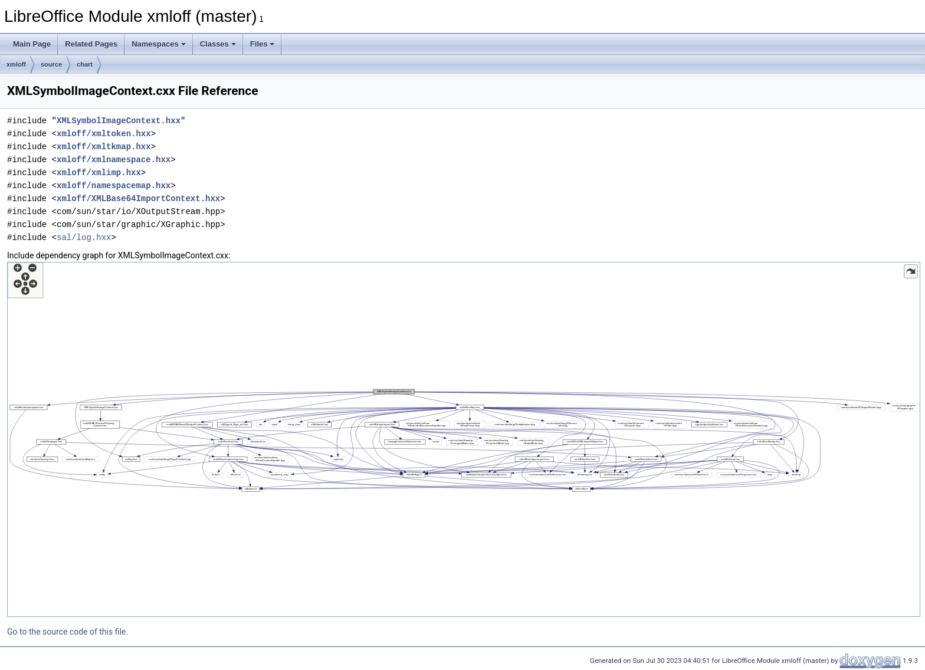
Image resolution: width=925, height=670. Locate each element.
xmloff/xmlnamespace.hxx (113, 159)
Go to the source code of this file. (67, 631)
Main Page (32, 44)
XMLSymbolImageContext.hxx (119, 120)
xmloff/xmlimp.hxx (99, 172)
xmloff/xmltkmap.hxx (104, 146)
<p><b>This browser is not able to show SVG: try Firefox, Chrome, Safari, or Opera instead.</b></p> (464, 439)
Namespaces (159, 44)
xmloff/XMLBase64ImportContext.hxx (138, 198)
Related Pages (91, 44)
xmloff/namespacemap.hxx (113, 185)
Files (262, 44)
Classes (218, 44)
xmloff (16, 64)
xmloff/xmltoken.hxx (104, 133)
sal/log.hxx (84, 237)
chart (85, 64)
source (51, 64)
